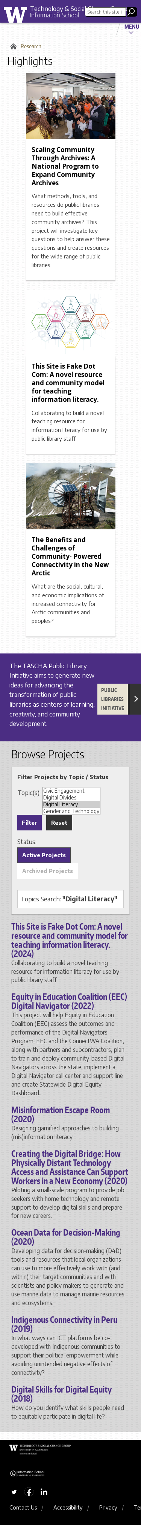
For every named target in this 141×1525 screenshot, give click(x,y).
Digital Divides (71, 797)
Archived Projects (47, 870)
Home (12, 46)
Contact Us (23, 1507)
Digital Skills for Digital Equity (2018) (61, 1394)
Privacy (108, 1507)
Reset (59, 822)
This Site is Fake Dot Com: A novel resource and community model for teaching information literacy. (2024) (69, 940)
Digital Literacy (71, 804)
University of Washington (18, 16)
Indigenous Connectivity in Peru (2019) (64, 1324)
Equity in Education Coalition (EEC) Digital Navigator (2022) (69, 1001)
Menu (131, 26)
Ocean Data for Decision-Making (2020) (65, 1237)
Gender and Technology (71, 811)
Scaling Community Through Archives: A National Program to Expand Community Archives (65, 166)
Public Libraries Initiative (112, 699)
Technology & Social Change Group (78, 8)
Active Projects (44, 855)
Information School (54, 15)
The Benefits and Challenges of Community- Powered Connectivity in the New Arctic (70, 556)
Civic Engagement (71, 790)
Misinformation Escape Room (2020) (60, 1114)
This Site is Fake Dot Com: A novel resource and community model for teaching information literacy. (68, 383)
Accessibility (68, 1507)
